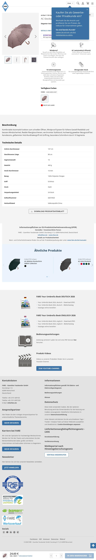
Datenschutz (54, 540)
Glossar (47, 398)
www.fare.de (53, 235)
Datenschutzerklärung (59, 415)
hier (75, 341)
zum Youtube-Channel (49, 369)
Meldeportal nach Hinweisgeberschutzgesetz (59, 448)
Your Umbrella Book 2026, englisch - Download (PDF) (56, 322)
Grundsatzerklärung (52, 437)
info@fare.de (42, 235)
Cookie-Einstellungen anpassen (69, 425)
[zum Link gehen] (25, 368)
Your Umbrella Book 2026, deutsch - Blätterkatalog (56, 306)
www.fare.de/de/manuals (76, 240)
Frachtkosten (34, 540)
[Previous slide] (3, 265)
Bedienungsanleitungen (53, 393)
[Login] (83, 3)
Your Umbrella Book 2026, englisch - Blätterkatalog (56, 324)
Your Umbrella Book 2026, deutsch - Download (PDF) (56, 303)
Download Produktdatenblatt (47, 211)
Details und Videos (49, 31)
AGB (40, 540)
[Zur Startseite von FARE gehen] (5, 11)
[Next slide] (35, 36)
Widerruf (62, 540)
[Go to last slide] (5, 36)
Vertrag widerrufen (56, 455)
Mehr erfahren (11, 423)
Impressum (46, 540)
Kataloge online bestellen (47, 308)
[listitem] (8, 59)
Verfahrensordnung (52, 442)
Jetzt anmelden (11, 468)
